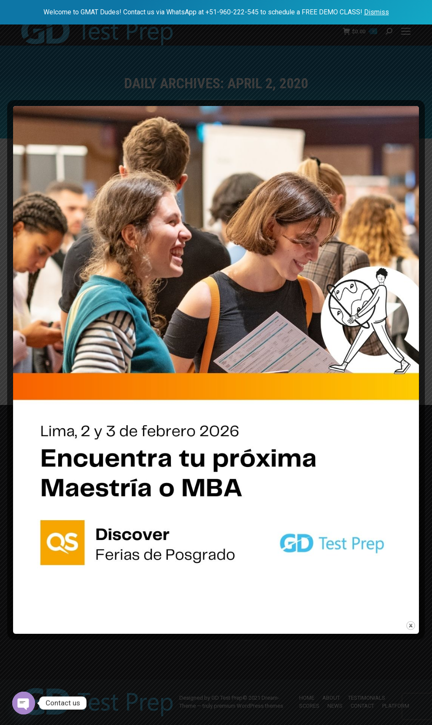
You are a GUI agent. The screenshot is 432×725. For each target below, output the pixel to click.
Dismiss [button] (376, 12)
